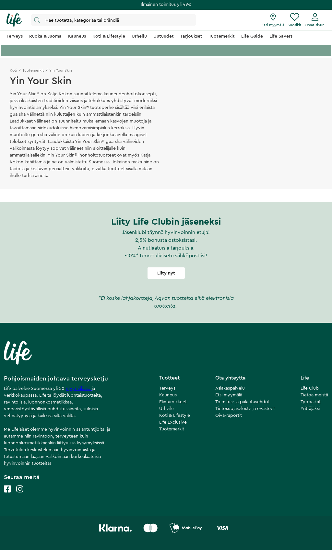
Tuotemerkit (33, 70)
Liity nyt (166, 273)
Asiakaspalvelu (230, 388)
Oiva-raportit (228, 415)
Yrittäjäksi (310, 408)
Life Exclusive (173, 422)
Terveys (167, 388)
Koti (13, 70)
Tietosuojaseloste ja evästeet (245, 408)
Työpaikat (311, 402)
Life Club (310, 388)
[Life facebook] (7, 495)
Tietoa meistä (314, 395)
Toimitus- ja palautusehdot (242, 402)
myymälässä (79, 388)
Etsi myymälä (228, 395)
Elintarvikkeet (173, 402)
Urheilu (166, 408)
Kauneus (168, 395)
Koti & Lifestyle (174, 415)
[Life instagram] (19, 495)
